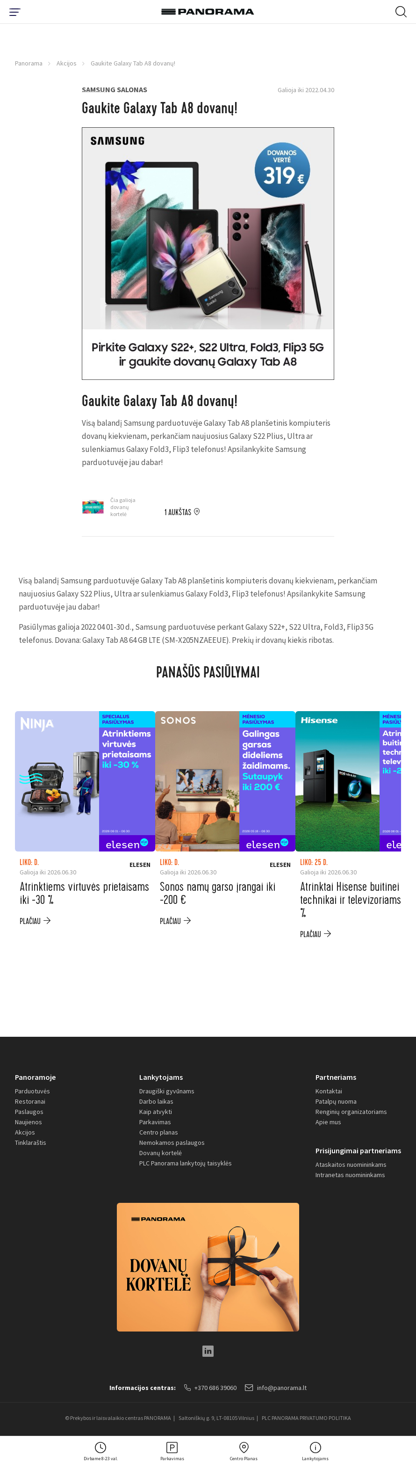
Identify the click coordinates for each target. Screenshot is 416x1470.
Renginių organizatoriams (351, 1111)
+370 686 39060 (210, 1387)
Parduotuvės (32, 1091)
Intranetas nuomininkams (350, 1175)
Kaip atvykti (155, 1111)
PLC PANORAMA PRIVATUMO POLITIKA (306, 1417)
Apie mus (328, 1122)
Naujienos (28, 1122)
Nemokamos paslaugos (172, 1142)
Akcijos (67, 63)
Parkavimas (155, 1122)
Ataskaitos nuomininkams (351, 1164)
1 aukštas (178, 513)
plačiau (30, 921)
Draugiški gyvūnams (166, 1091)
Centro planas (158, 1132)
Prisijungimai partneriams (358, 1150)
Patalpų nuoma (336, 1101)
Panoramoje (35, 1077)
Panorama (29, 63)
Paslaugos (29, 1111)
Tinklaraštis (30, 1142)
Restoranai (30, 1101)
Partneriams (336, 1077)
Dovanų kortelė (160, 1153)
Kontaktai (329, 1091)
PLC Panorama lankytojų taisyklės (185, 1163)
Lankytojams (161, 1077)
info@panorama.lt (276, 1387)
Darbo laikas (156, 1101)
